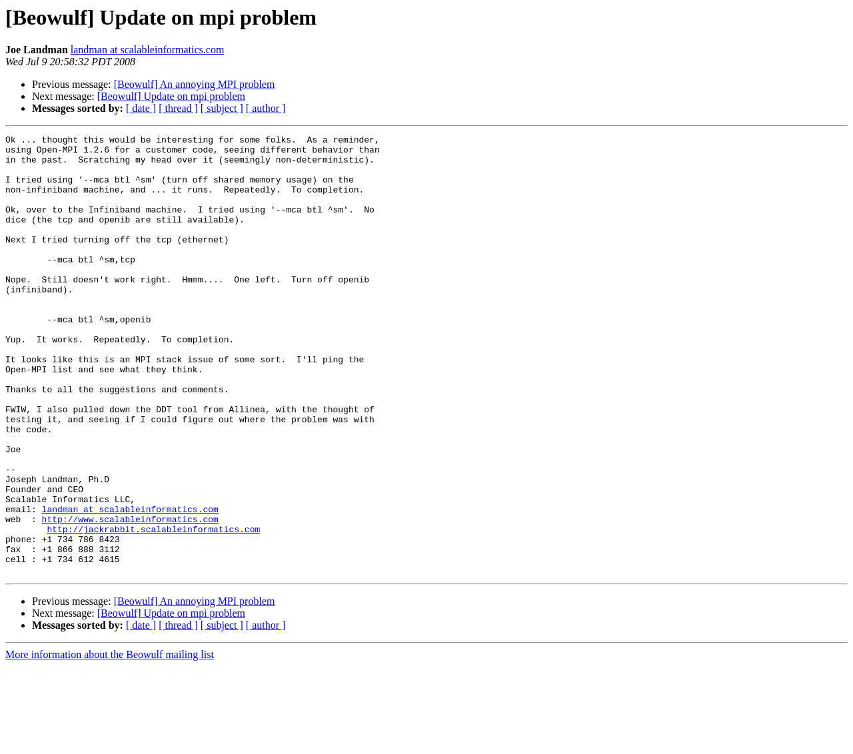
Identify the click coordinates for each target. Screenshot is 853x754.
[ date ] (141, 108)
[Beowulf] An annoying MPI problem (194, 84)
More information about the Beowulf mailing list (109, 742)
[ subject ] (222, 108)
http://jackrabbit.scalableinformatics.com (153, 609)
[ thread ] (178, 108)
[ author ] (266, 108)
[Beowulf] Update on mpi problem (171, 96)
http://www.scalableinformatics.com (130, 597)
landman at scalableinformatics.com (148, 49)
